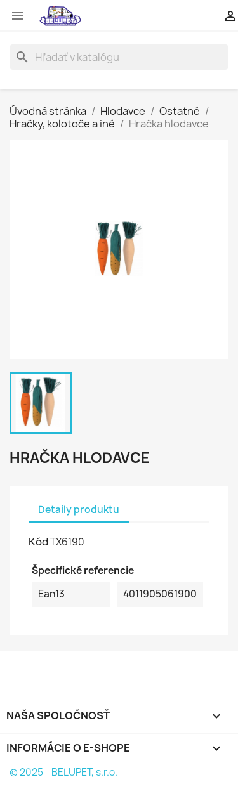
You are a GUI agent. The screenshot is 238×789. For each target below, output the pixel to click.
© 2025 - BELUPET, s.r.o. (63, 772)
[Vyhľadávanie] (119, 57)
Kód (38, 541)
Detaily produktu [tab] (78, 509)
